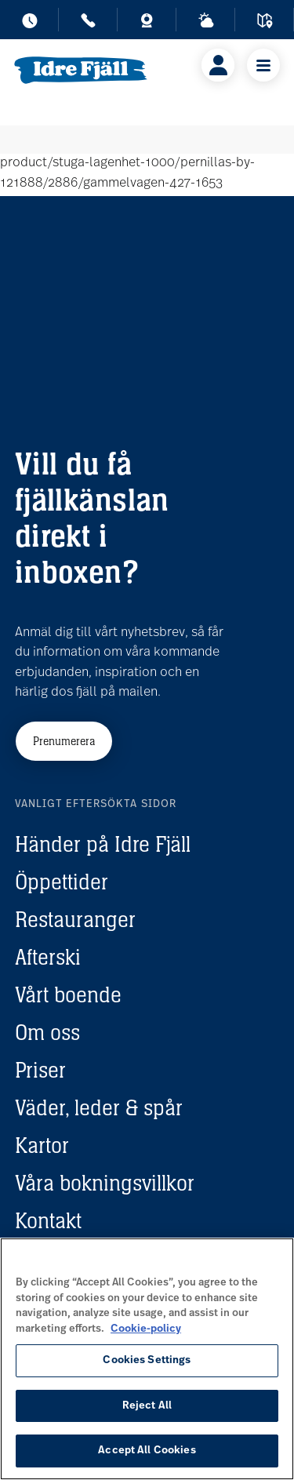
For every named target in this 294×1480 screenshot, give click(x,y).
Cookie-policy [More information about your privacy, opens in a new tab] (146, 1329)
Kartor (42, 1145)
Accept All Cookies (146, 1450)
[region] (147, 1359)
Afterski (48, 956)
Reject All (147, 1406)
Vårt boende (68, 994)
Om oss (47, 1032)
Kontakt (48, 1220)
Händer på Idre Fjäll (103, 843)
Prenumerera (64, 740)
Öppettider (61, 881)
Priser (40, 1069)
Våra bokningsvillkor (104, 1182)
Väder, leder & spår (99, 1107)
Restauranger (75, 919)
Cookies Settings (147, 1360)
